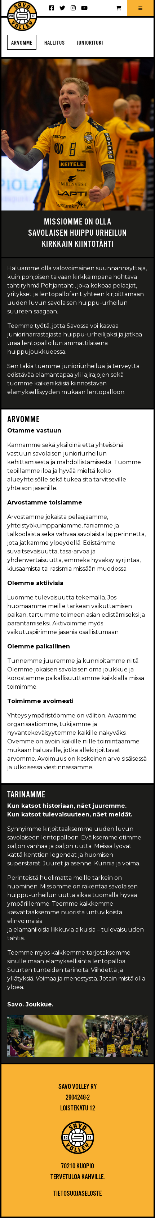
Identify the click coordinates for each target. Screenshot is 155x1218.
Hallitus (54, 43)
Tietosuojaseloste (77, 1194)
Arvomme (21, 43)
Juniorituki (90, 43)
